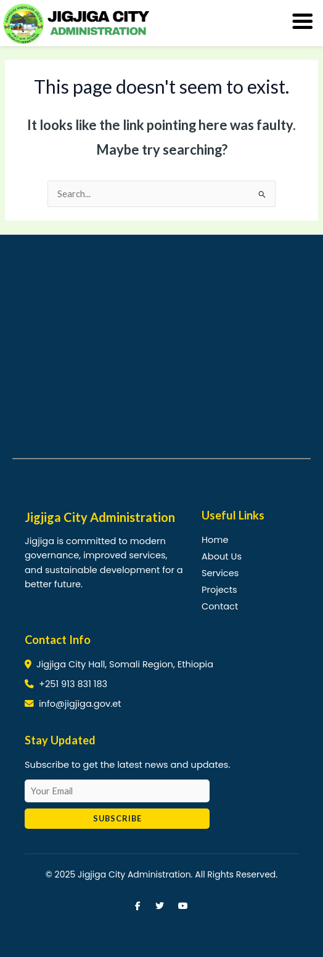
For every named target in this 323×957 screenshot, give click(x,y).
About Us (222, 556)
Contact (220, 606)
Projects (219, 590)
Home (215, 540)
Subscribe (117, 818)
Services (220, 573)
